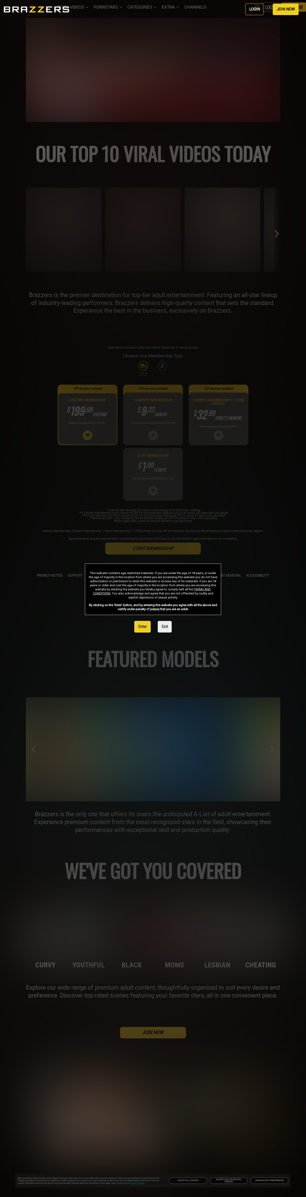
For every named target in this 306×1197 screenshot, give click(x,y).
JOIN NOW (286, 9)
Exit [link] (165, 626)
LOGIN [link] (254, 9)
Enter (142, 626)
